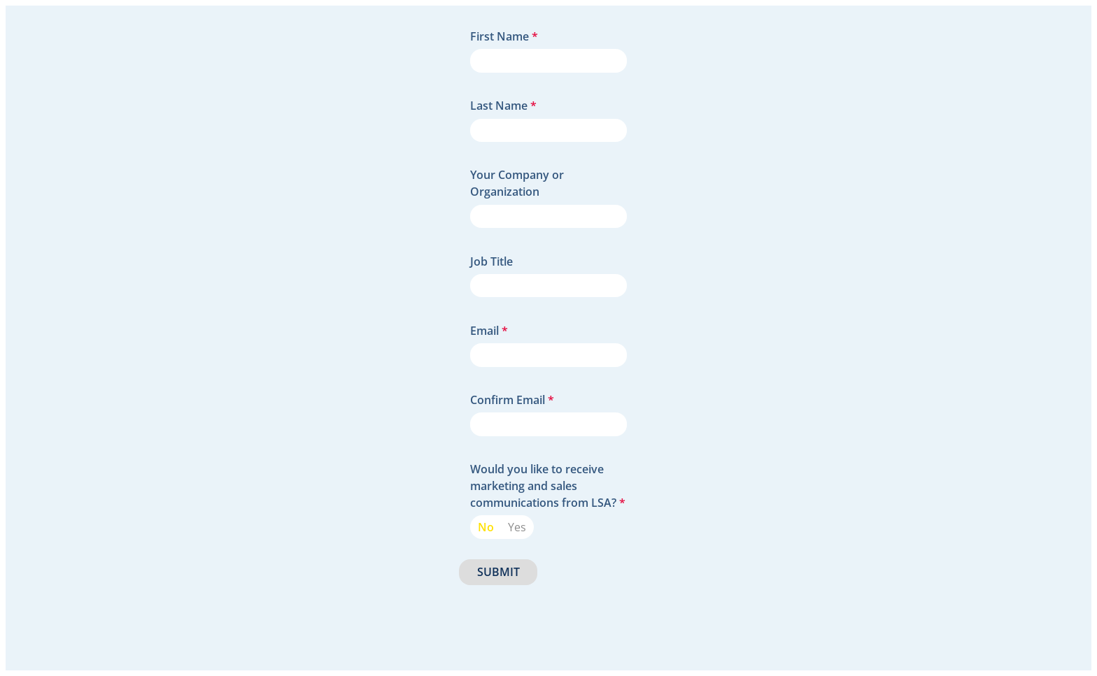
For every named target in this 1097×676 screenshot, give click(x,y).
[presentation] (565, 616)
